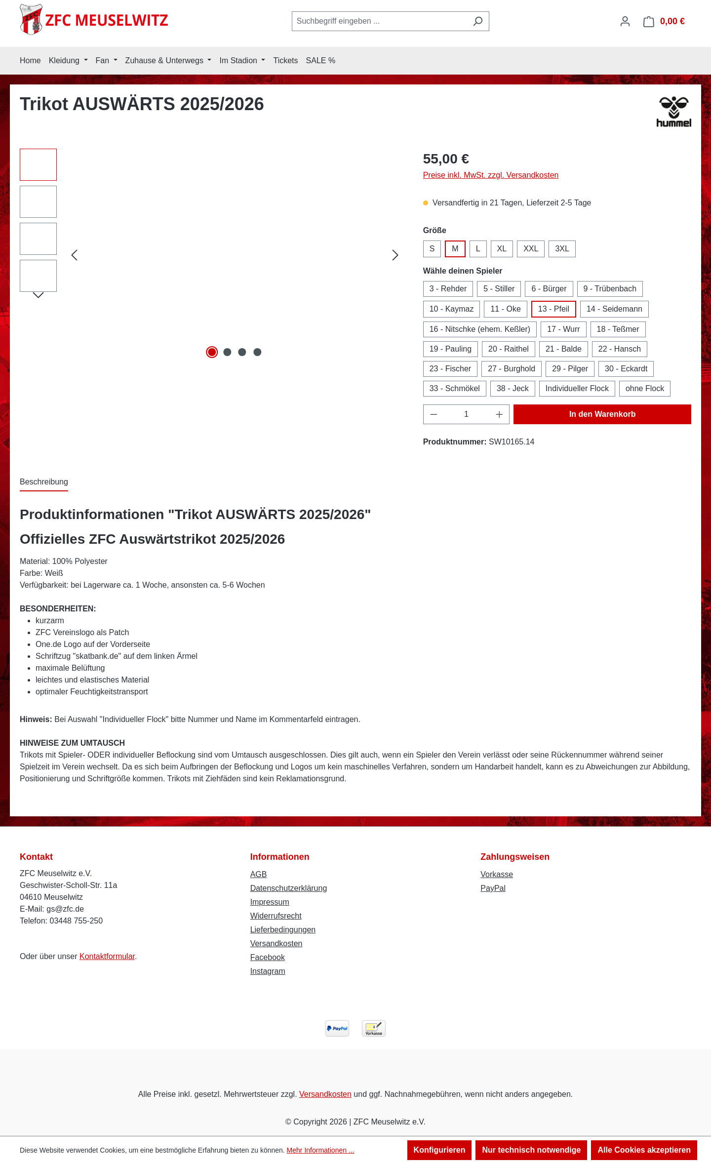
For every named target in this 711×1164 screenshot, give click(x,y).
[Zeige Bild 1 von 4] (212, 352)
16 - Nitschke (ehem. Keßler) (480, 329)
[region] (211, 255)
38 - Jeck (513, 388)
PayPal (493, 888)
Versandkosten (276, 943)
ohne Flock (645, 388)
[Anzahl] (466, 414)
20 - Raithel (508, 349)
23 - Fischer (450, 368)
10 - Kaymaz (452, 309)
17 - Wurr (563, 329)
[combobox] (379, 21)
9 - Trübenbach (610, 288)
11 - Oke (505, 309)
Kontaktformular (107, 956)
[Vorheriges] (74, 255)
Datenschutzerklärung (288, 888)
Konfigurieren (440, 1150)
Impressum (269, 902)
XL (502, 248)
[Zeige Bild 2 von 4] (227, 352)
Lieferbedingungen (283, 929)
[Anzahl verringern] (433, 414)
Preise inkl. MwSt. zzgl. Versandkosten (491, 175)
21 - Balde (564, 349)
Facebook (267, 957)
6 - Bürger (548, 288)
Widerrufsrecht (276, 916)
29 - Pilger (570, 368)
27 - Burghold (511, 368)
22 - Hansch (619, 349)
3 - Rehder (448, 288)
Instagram (267, 971)
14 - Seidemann (614, 309)
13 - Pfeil (553, 309)
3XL (562, 248)
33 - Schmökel (455, 388)
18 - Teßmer (618, 329)
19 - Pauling (451, 349)
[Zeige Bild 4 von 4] (257, 352)
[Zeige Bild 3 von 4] (242, 352)
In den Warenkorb (602, 414)
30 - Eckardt (626, 368)
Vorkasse (496, 874)
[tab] (44, 482)
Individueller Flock (577, 388)
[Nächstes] (395, 255)
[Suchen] (477, 21)
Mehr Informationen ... (321, 1150)
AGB (258, 874)
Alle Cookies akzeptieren (644, 1150)
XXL (530, 248)
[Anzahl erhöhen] (499, 414)
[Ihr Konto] (625, 21)
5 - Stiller (498, 288)
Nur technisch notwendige (531, 1150)
